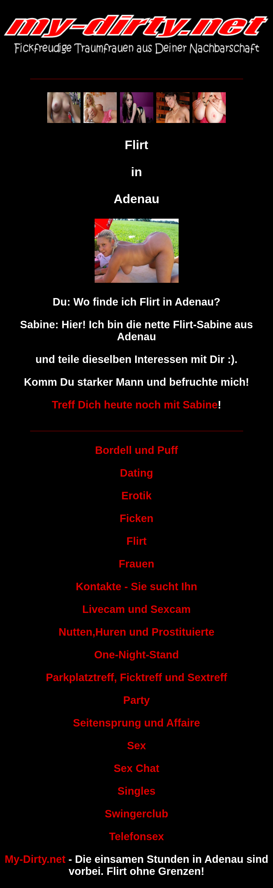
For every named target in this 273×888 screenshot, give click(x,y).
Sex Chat (136, 768)
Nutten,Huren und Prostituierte (136, 632)
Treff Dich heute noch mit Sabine (135, 405)
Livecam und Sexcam (136, 609)
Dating (136, 473)
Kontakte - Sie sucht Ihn (136, 586)
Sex (136, 745)
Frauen (136, 564)
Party (136, 700)
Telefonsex (136, 836)
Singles (136, 791)
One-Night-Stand (136, 655)
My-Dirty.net (35, 859)
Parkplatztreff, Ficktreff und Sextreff (136, 677)
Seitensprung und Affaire (136, 723)
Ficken (137, 518)
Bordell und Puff (136, 450)
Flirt (136, 541)
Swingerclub (136, 814)
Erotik (136, 495)
